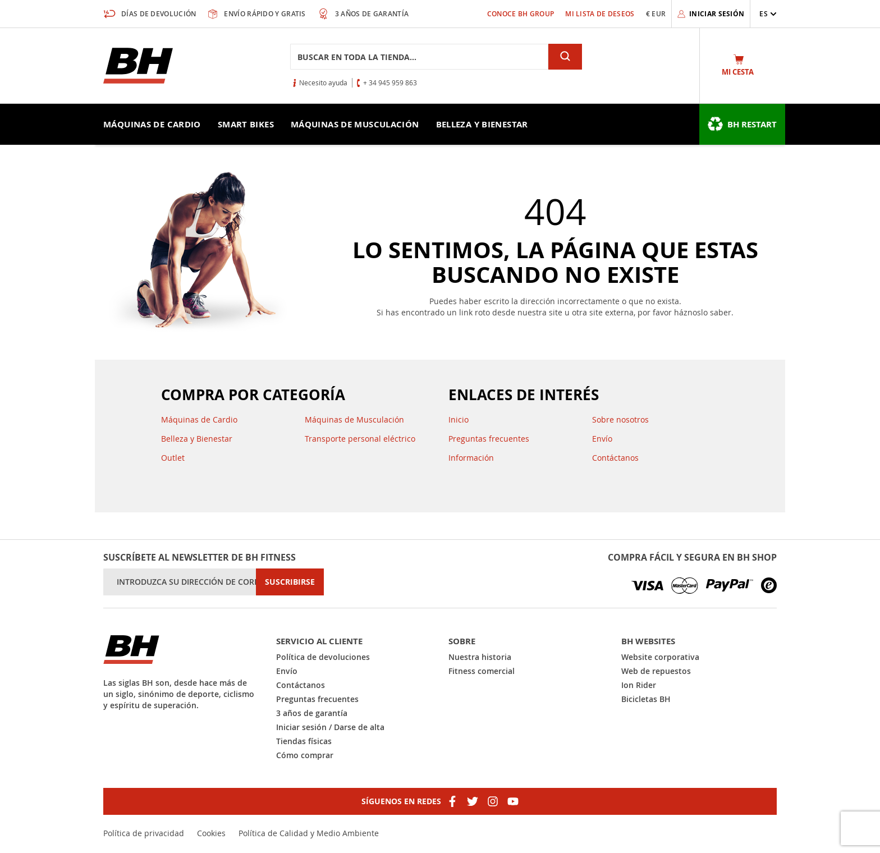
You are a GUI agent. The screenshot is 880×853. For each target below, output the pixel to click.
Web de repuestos (656, 671)
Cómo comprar (304, 755)
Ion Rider (638, 685)
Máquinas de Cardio (199, 419)
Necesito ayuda (323, 82)
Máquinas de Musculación (354, 419)
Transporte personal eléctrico (360, 438)
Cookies (211, 833)
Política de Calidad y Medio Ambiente (309, 833)
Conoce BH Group (520, 14)
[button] (768, 14)
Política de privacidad (143, 833)
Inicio (458, 419)
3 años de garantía (311, 713)
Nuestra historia (479, 657)
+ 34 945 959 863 (390, 82)
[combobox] (419, 57)
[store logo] (138, 65)
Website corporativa (660, 657)
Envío (602, 438)
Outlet (173, 457)
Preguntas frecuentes (488, 438)
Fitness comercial (481, 671)
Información (471, 457)
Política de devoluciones (323, 657)
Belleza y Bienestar (196, 438)
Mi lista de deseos (599, 14)
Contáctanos (615, 457)
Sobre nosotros (620, 419)
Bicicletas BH (646, 699)
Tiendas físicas (304, 741)
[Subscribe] (290, 581)
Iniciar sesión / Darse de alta (330, 727)
